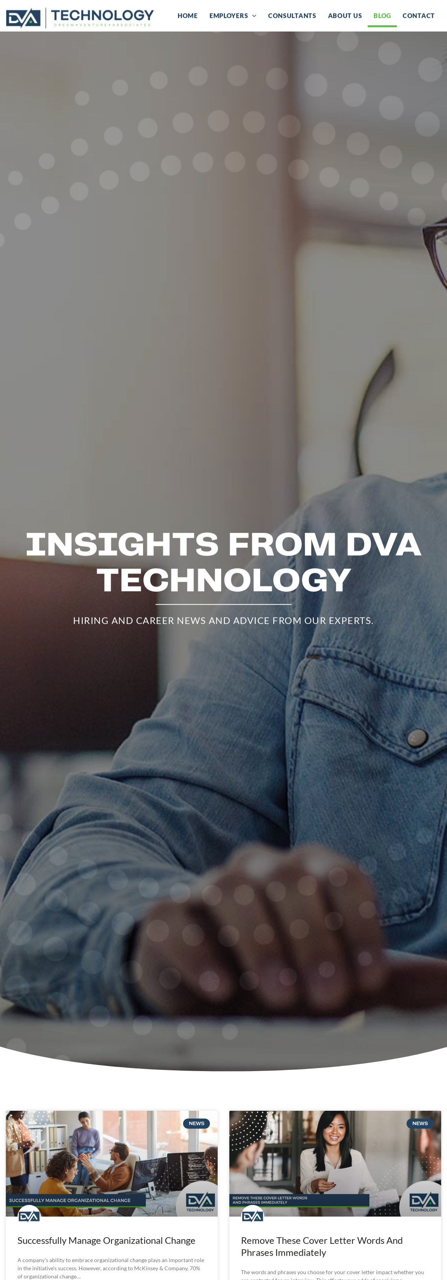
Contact (419, 15)
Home (188, 15)
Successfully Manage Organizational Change (106, 1248)
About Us (345, 15)
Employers (233, 15)
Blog (382, 15)
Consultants (292, 15)
